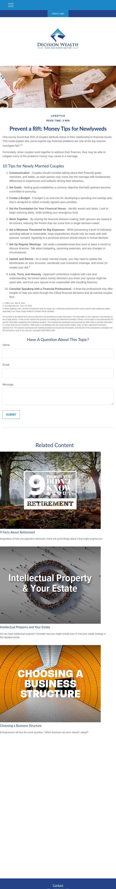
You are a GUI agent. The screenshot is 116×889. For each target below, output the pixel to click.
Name (6, 345)
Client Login (58, 13)
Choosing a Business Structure (21, 725)
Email (6, 364)
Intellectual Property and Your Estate (25, 627)
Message (8, 384)
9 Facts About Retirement (17, 532)
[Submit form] (11, 415)
